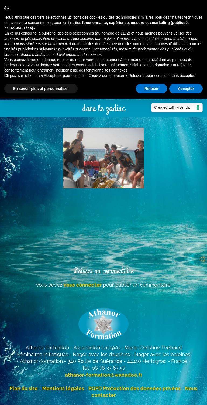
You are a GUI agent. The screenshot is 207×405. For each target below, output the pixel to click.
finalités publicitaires (21, 49)
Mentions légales (63, 388)
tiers (68, 33)
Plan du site (24, 388)
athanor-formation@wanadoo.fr (103, 375)
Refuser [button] (151, 88)
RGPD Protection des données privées (135, 388)
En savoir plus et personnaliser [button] (41, 88)
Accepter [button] (186, 88)
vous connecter (83, 285)
